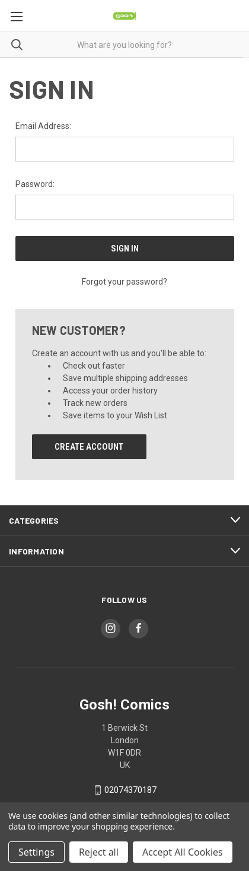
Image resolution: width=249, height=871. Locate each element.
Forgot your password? (124, 281)
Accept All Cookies (182, 852)
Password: (35, 184)
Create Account (89, 446)
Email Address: (43, 126)
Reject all (99, 852)
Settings (36, 852)
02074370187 (130, 790)
